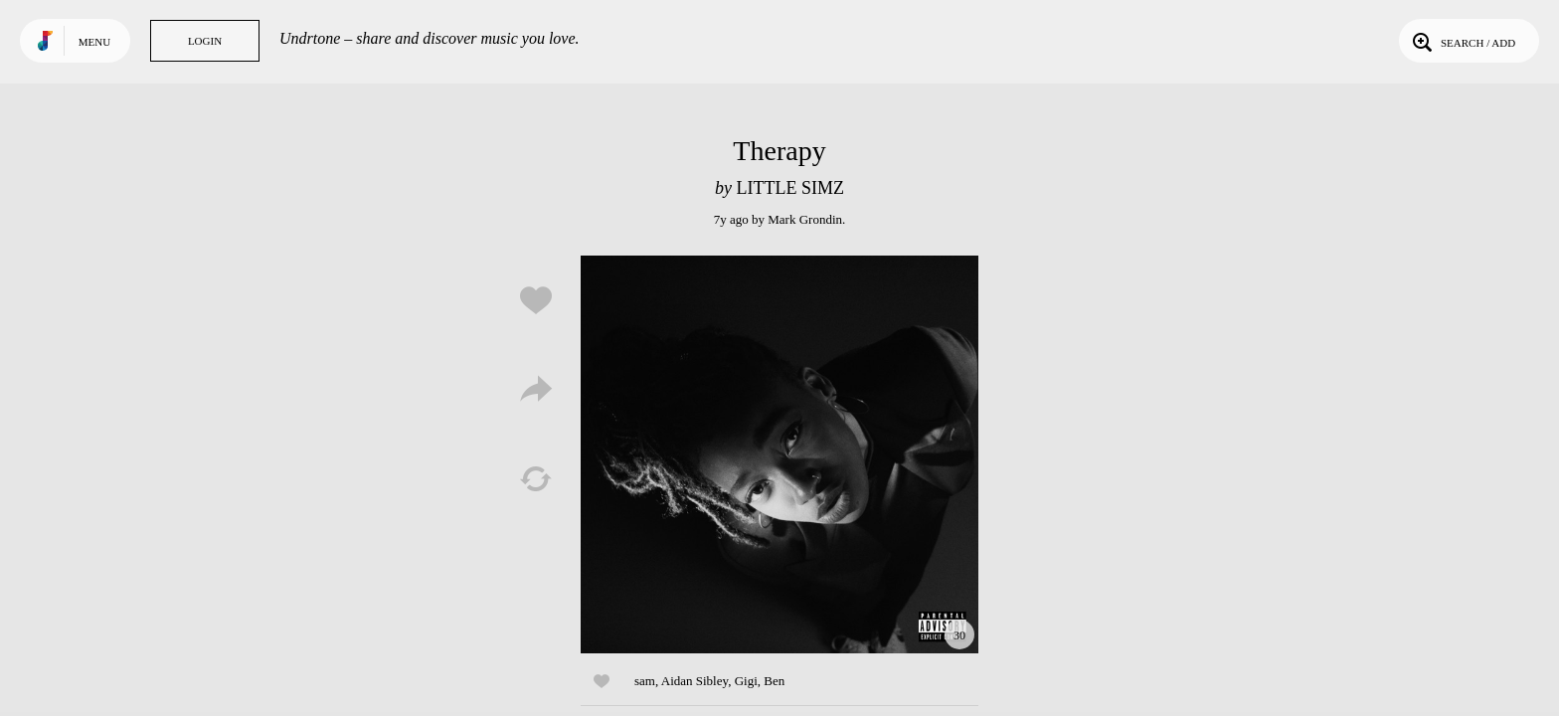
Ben (774, 680)
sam (644, 680)
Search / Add (1462, 41)
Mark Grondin (805, 219)
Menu (94, 42)
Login (205, 41)
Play (779, 454)
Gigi (746, 680)
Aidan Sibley (694, 680)
